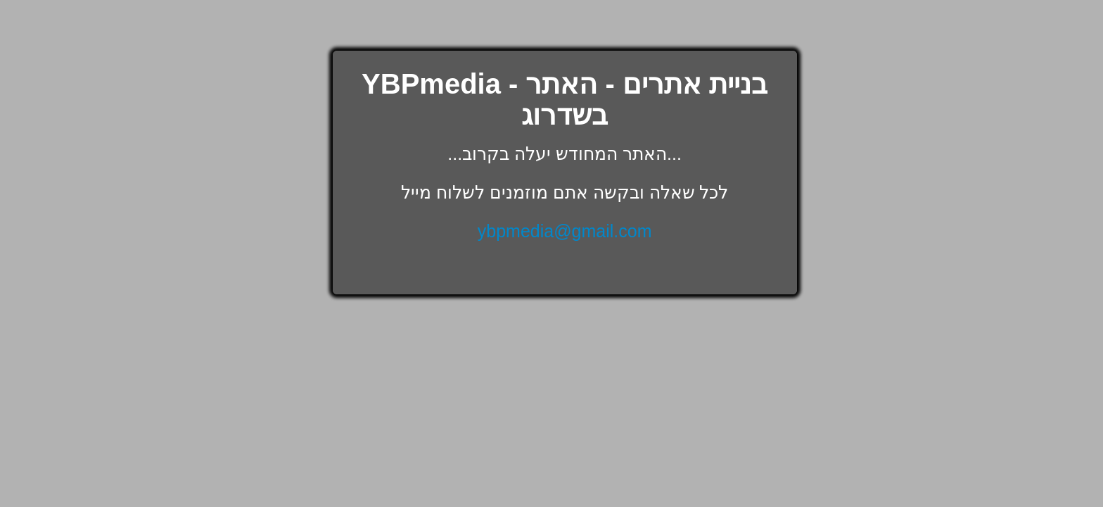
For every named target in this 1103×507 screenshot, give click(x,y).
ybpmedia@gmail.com (565, 231)
